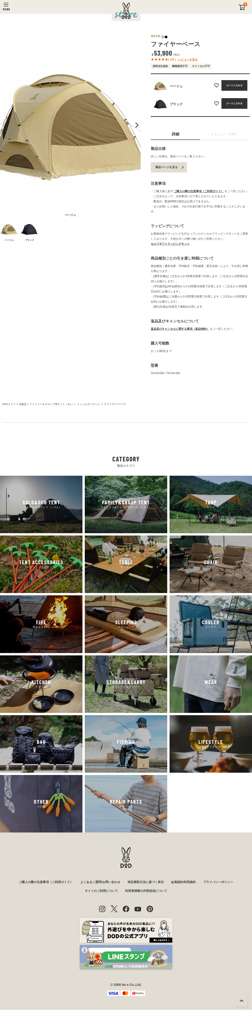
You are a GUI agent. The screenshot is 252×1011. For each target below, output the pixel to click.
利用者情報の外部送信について (147, 891)
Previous (4, 125)
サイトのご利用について (99, 891)
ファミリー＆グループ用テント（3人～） (57, 404)
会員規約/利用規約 (187, 882)
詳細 (175, 134)
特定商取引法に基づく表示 (147, 882)
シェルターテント (97, 404)
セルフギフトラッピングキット (170, 243)
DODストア (9, 404)
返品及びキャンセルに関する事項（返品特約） (180, 328)
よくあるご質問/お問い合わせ (98, 882)
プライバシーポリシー (224, 882)
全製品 (24, 404)
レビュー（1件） (225, 134)
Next (136, 125)
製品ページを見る (166, 167)
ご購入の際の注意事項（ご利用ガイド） (199, 191)
